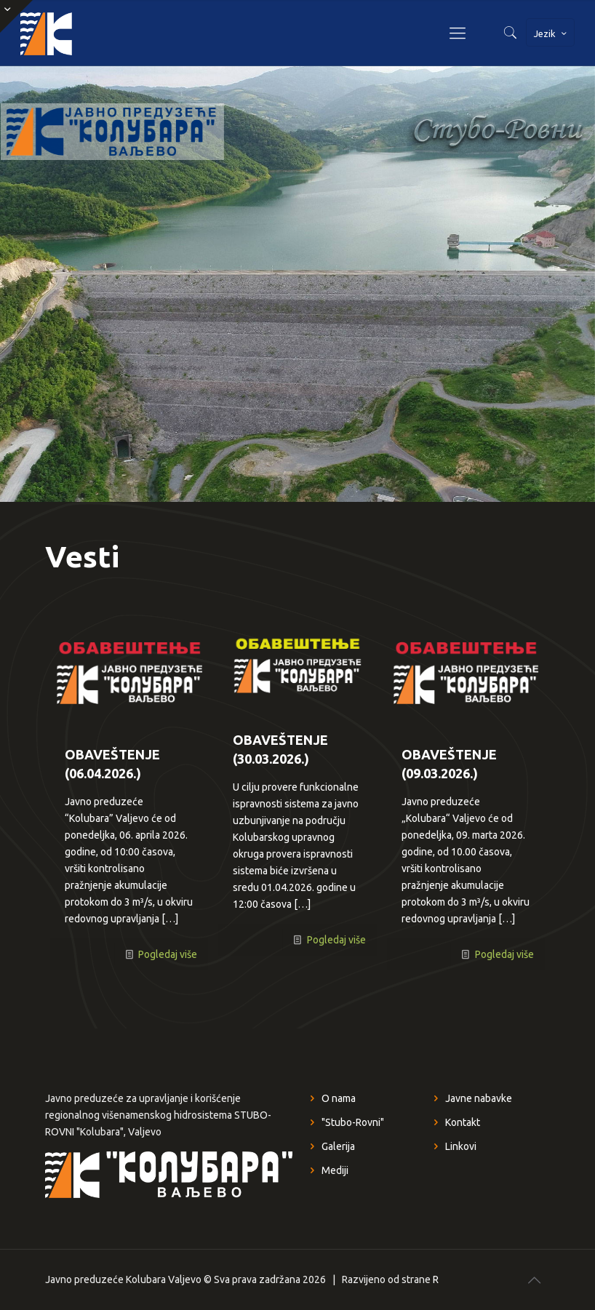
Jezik (552, 33)
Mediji (335, 1170)
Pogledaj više (167, 954)
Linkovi (460, 1146)
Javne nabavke (478, 1098)
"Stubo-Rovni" (353, 1122)
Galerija (338, 1146)
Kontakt (462, 1122)
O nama (339, 1098)
